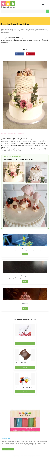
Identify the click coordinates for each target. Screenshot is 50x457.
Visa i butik (25, 343)
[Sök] (47, 11)
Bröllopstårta (4, 133)
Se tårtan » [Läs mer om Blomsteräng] (25, 308)
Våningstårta (20, 133)
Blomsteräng (25, 303)
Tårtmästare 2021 (12, 133)
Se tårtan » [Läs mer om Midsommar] (25, 254)
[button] (43, 4)
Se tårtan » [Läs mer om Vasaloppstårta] (25, 281)
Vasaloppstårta (25, 276)
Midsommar (25, 249)
